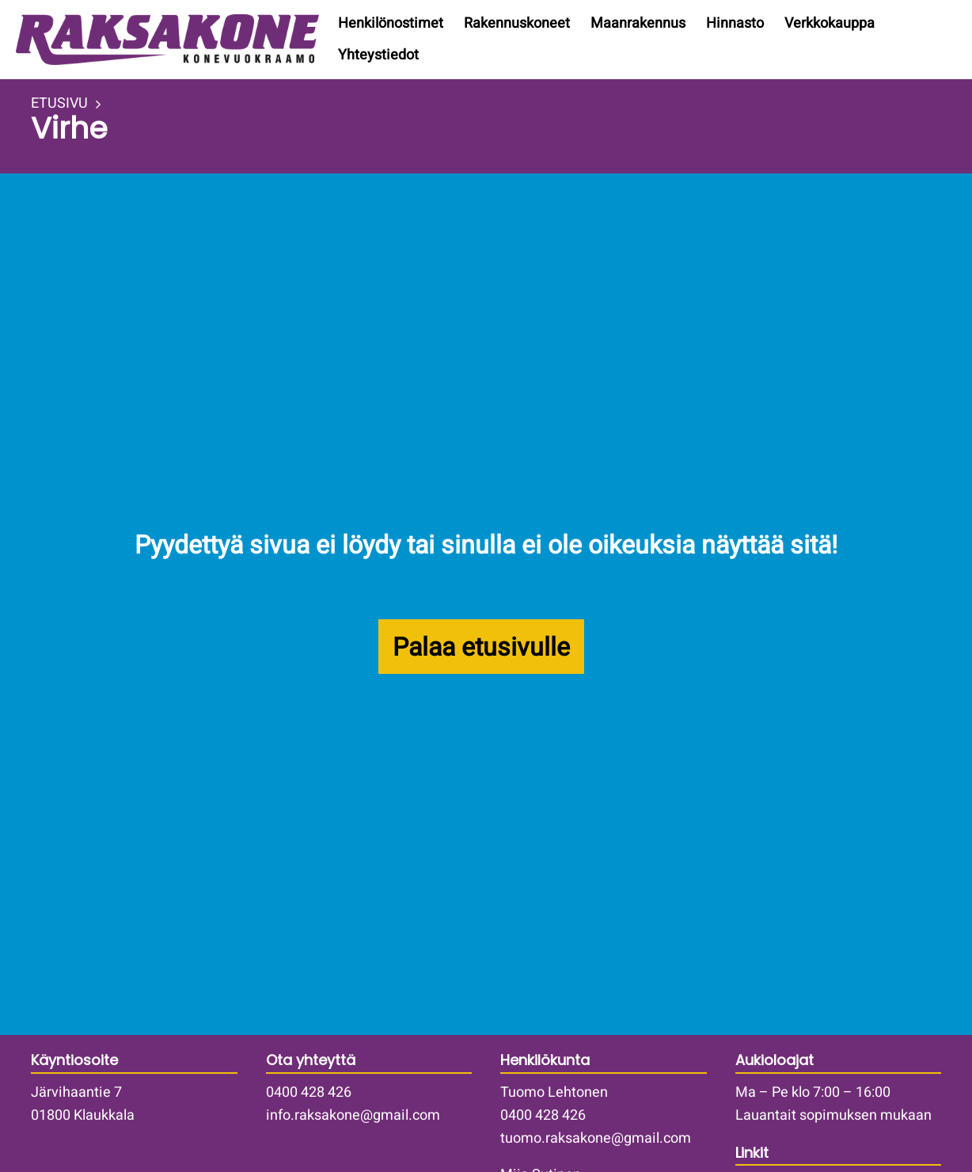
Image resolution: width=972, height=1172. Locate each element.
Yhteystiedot (378, 55)
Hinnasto (735, 23)
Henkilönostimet (390, 23)
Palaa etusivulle (481, 647)
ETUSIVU (59, 104)
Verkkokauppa (829, 23)
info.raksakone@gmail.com (353, 1115)
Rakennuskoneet (517, 23)
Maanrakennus (637, 23)
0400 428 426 (308, 1092)
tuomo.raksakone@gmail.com (595, 1138)
